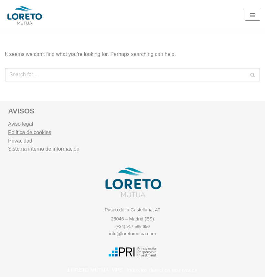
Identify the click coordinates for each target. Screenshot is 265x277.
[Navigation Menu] (252, 15)
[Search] (125, 74)
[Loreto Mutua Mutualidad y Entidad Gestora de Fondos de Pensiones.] (24, 15)
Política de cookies (29, 132)
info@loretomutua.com (132, 233)
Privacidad (20, 141)
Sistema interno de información (44, 149)
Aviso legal (20, 124)
